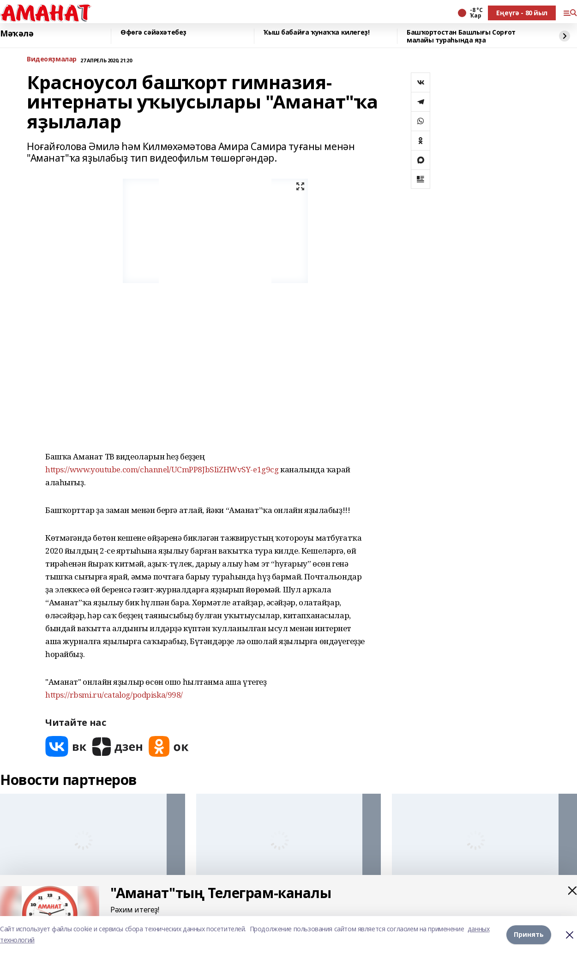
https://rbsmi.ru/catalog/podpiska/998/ (114, 694)
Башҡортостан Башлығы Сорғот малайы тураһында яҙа (461, 36)
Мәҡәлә (16, 34)
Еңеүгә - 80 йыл (521, 12)
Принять (529, 934)
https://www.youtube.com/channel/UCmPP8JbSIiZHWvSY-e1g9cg (161, 469)
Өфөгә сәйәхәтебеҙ (153, 32)
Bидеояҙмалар (52, 59)
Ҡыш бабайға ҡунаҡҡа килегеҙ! (316, 32)
